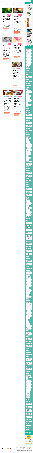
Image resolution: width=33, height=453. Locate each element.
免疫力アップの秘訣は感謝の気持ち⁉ (17, 47)
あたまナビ (4, 4)
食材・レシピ (7, 113)
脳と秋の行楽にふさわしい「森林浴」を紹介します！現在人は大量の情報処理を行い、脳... (6, 25)
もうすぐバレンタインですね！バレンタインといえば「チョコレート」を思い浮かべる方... (17, 110)
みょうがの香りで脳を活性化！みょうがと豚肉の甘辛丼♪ (7, 101)
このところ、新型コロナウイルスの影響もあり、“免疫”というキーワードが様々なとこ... (17, 52)
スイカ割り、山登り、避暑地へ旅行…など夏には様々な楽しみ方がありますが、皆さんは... (7, 108)
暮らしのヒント (16, 56)
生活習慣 (5, 59)
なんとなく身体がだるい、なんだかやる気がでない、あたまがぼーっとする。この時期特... (6, 54)
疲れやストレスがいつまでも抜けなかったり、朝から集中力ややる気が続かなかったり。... (17, 28)
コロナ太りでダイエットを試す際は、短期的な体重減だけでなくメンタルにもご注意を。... (16, 82)
